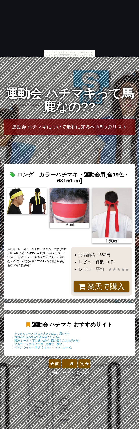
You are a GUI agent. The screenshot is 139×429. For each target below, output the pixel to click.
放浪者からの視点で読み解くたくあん (37, 337)
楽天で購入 (101, 286)
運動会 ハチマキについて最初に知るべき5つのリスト (69, 126)
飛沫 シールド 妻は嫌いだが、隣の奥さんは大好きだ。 (47, 340)
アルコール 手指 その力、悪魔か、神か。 (39, 343)
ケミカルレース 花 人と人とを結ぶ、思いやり (42, 333)
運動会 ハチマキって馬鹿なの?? (69, 100)
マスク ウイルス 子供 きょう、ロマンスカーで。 (44, 347)
